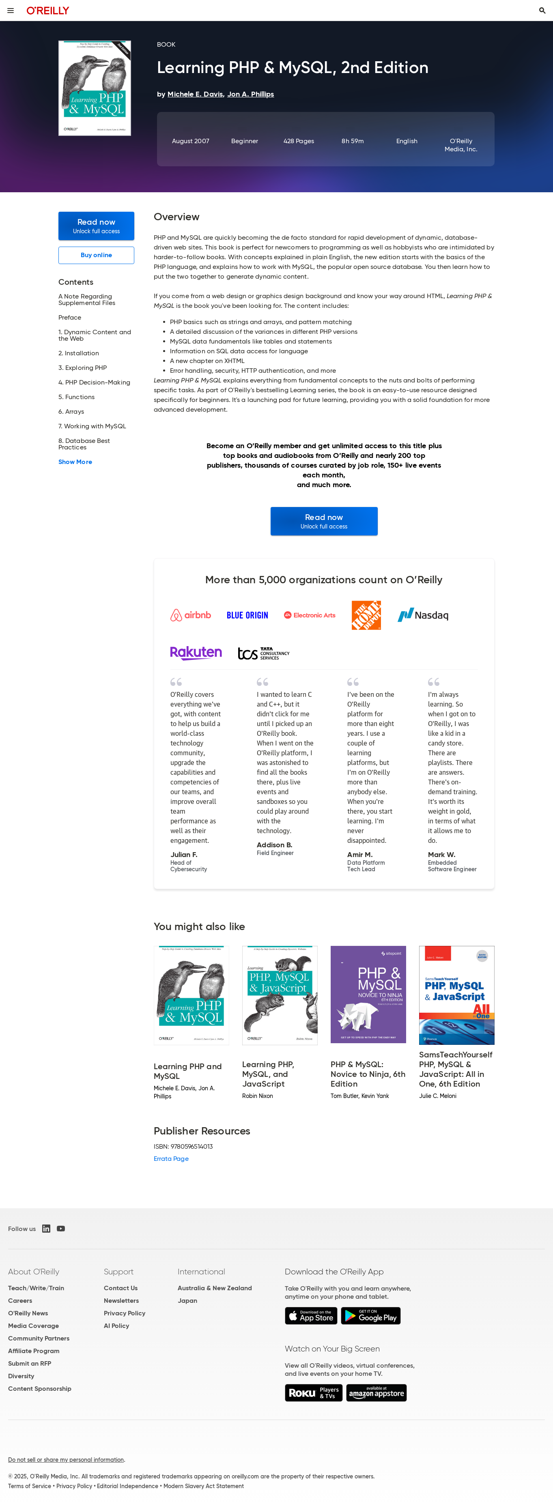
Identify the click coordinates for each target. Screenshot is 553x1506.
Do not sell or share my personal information (66, 1459)
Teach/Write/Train (36, 1288)
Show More (75, 462)
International (201, 1271)
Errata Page (171, 1158)
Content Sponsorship (39, 1388)
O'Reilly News (28, 1313)
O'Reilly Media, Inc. (461, 145)
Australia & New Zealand (215, 1288)
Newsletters (121, 1300)
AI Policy (116, 1325)
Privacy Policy (124, 1313)
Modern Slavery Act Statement (204, 1486)
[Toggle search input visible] (542, 10)
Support (119, 1271)
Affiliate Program (34, 1351)
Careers (20, 1300)
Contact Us (121, 1288)
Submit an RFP (29, 1363)
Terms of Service (29, 1486)
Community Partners (38, 1338)
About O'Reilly (33, 1271)
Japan (187, 1300)
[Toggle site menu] (10, 10)
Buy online (96, 255)
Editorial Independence (127, 1486)
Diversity (21, 1376)
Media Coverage (33, 1325)
